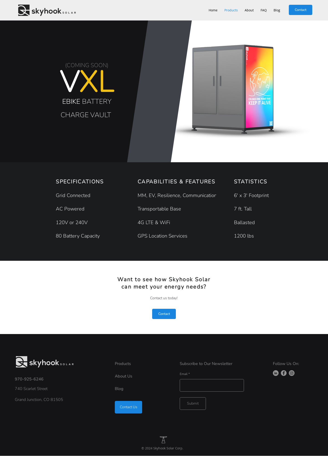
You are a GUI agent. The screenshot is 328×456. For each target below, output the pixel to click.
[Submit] (193, 403)
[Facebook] (284, 373)
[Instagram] (292, 373)
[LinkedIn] (276, 373)
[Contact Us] (128, 407)
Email (183, 374)
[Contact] (300, 10)
